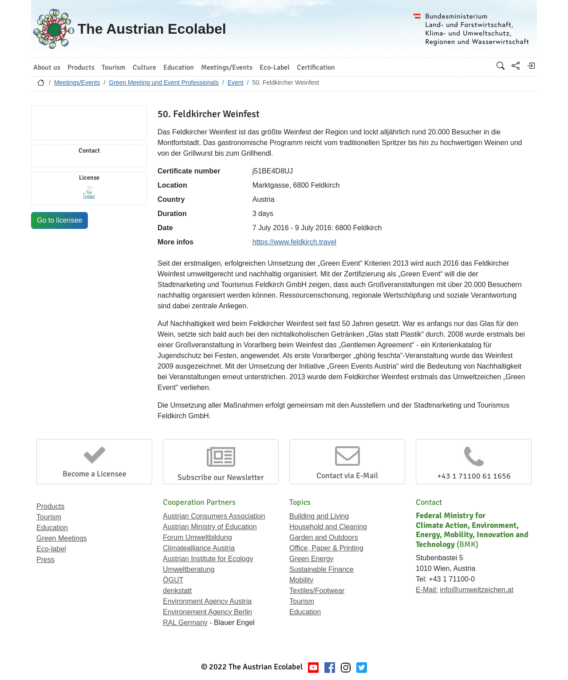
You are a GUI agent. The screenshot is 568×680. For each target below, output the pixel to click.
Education (52, 527)
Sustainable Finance (321, 569)
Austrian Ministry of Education (210, 527)
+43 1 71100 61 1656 (474, 476)
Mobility (301, 580)
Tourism (48, 517)
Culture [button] (144, 67)
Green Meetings (61, 538)
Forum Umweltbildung (197, 537)
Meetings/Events (77, 82)
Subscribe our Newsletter (221, 477)
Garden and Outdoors (323, 537)
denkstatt (177, 590)
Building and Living (319, 516)
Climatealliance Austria (199, 548)
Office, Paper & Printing (326, 548)
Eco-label (51, 549)
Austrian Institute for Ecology (208, 558)
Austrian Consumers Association (214, 516)
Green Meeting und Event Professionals (163, 82)
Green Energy (311, 558)
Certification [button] (316, 67)
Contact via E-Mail (347, 475)
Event (236, 82)
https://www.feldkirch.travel (294, 242)
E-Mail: (427, 590)
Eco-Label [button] (275, 67)
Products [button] (81, 67)
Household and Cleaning (328, 527)
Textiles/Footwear (317, 590)
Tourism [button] (114, 67)
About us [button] (46, 67)
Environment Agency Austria (207, 601)
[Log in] (531, 66)
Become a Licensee (94, 474)
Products (50, 506)
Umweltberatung (189, 569)
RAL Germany (185, 622)
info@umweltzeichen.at (476, 590)
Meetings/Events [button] (226, 67)
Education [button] (178, 67)
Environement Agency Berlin (207, 612)
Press (45, 559)
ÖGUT (173, 580)
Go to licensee (59, 220)
